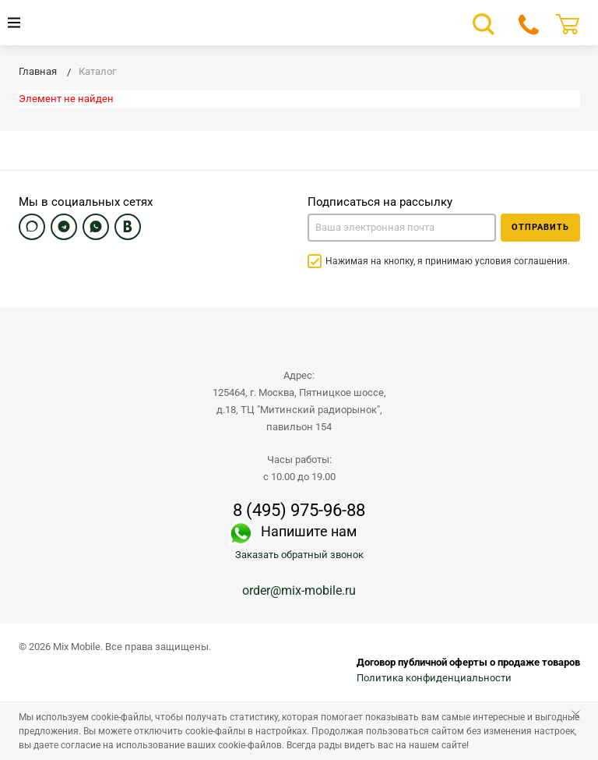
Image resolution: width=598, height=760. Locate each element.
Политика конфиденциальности (434, 678)
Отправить (540, 227)
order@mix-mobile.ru (299, 590)
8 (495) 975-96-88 (299, 510)
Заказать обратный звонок (299, 554)
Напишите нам (309, 531)
